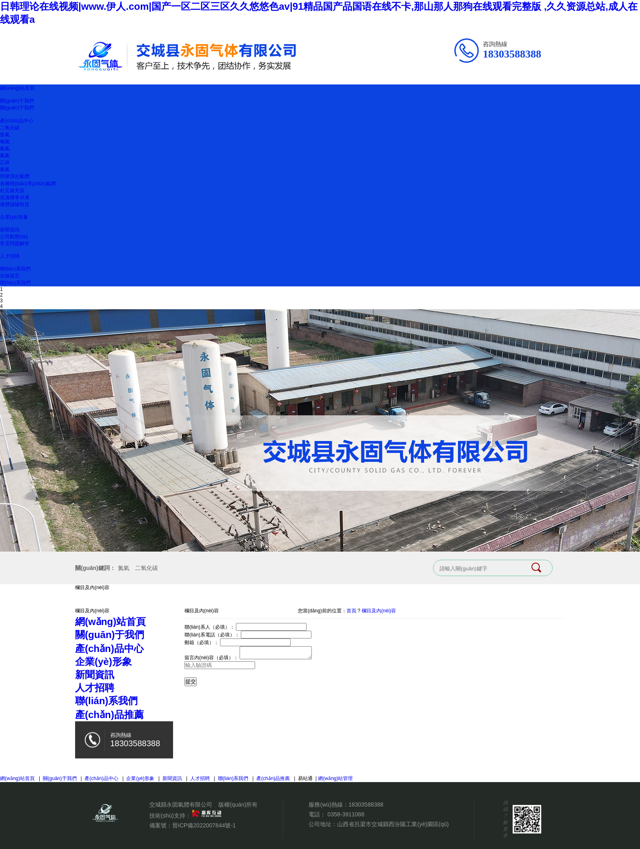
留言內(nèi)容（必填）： (211, 660)
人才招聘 (10, 256)
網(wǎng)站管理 (335, 778)
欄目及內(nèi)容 (379, 611)
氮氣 (5, 155)
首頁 (351, 611)
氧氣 (5, 141)
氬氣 (5, 134)
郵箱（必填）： (201, 642)
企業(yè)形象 (14, 217)
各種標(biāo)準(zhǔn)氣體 (28, 183)
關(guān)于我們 (17, 101)
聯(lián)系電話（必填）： (212, 635)
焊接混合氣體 (14, 176)
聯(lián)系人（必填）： (209, 627)
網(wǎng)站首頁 (17, 88)
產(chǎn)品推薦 (273, 778)
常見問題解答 (14, 243)
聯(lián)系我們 (15, 269)
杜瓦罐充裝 (12, 190)
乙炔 (5, 162)
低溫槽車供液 (14, 197)
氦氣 (5, 169)
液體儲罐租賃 (14, 204)
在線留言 (10, 276)
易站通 (308, 778)
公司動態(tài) (14, 236)
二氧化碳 (10, 128)
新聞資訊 (10, 230)
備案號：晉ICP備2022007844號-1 (192, 825)
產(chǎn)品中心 (16, 121)
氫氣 (5, 148)
